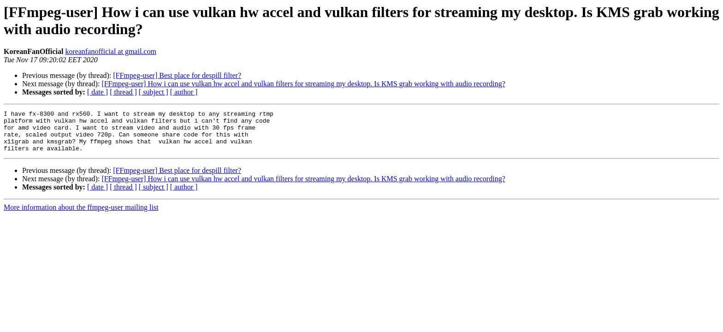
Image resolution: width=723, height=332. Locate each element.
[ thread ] (123, 92)
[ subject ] (153, 92)
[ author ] (184, 92)
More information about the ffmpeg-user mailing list (81, 215)
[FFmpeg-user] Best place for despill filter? (177, 75)
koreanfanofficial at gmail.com (110, 51)
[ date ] (97, 92)
